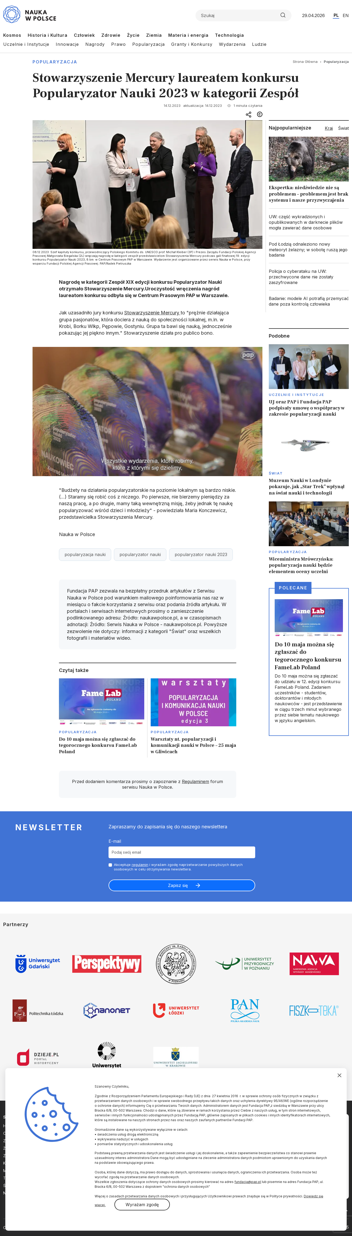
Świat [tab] (343, 128)
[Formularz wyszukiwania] (243, 15)
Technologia (229, 35)
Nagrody (95, 44)
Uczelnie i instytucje (296, 394)
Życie (133, 35)
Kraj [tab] (329, 128)
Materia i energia (188, 35)
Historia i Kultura (47, 35)
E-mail (115, 841)
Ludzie (259, 44)
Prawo (118, 44)
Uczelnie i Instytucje (26, 44)
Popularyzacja (148, 44)
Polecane (293, 587)
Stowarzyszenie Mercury (152, 312)
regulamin (140, 864)
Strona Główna (305, 61)
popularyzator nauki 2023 (201, 554)
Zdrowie (111, 35)
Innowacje (67, 44)
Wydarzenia (232, 44)
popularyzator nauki (140, 554)
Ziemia (154, 35)
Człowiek (84, 35)
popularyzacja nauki (85, 554)
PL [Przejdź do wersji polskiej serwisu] (336, 15)
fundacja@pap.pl (247, 1182)
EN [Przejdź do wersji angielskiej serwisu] (346, 15)
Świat (276, 473)
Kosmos (12, 35)
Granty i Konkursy (192, 44)
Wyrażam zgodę (142, 1204)
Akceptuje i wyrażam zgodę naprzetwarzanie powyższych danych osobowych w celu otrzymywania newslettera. (178, 866)
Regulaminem (195, 781)
